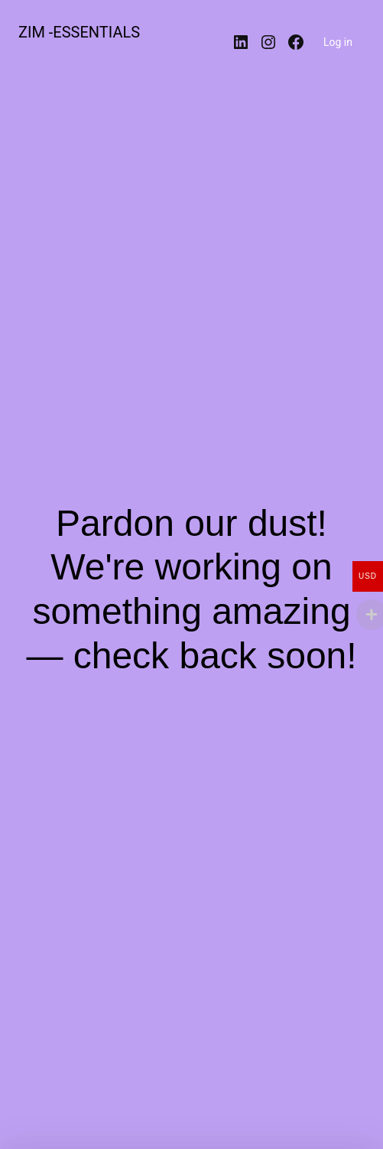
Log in (337, 42)
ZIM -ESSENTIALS (79, 32)
